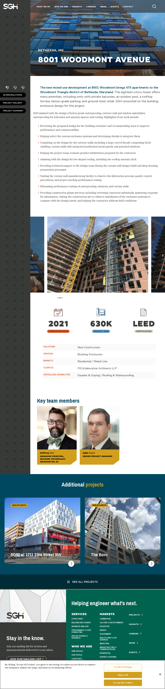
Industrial (105, 643)
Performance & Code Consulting (81, 631)
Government (105, 634)
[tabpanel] (97, 255)
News (103, 6)
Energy (103, 630)
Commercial (105, 618)
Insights (77, 6)
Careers (91, 6)
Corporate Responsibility (78, 659)
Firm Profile (77, 651)
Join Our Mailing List (25, 659)
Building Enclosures (81, 622)
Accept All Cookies (123, 682)
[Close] (160, 674)
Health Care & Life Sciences (108, 638)
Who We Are (61, 6)
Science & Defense (108, 657)
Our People (77, 655)
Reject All (123, 675)
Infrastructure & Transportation (108, 648)
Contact (128, 6)
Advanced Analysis (80, 626)
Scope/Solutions (12, 95)
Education (104, 626)
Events (115, 6)
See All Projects (82, 581)
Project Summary (13, 111)
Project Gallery (12, 103)
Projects (136, 615)
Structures (77, 618)
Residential (105, 653)
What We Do (43, 6)
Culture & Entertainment (111, 622)
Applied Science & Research (80, 637)
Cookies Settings (123, 667)
